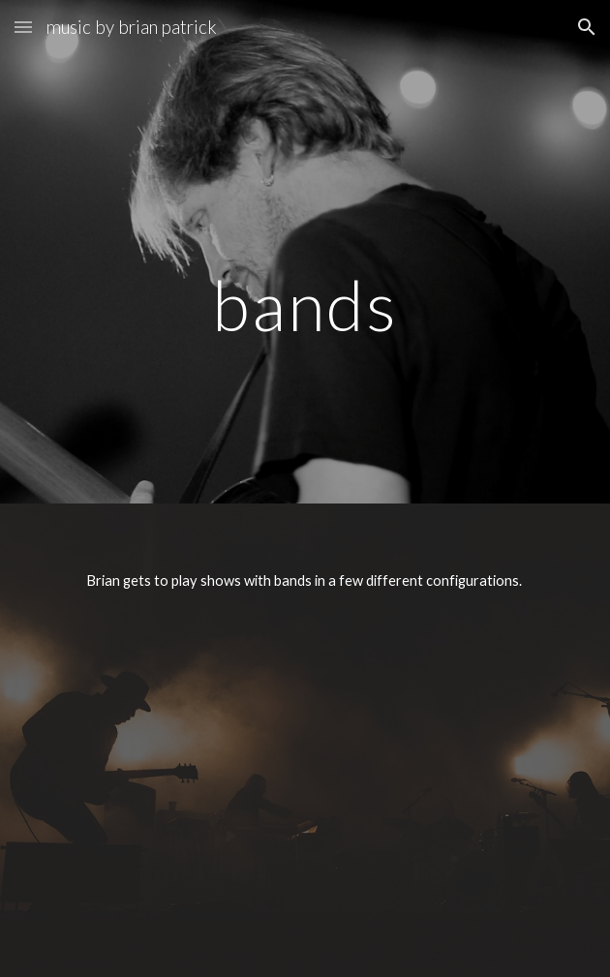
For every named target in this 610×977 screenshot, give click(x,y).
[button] (23, 26)
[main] (304, 251)
